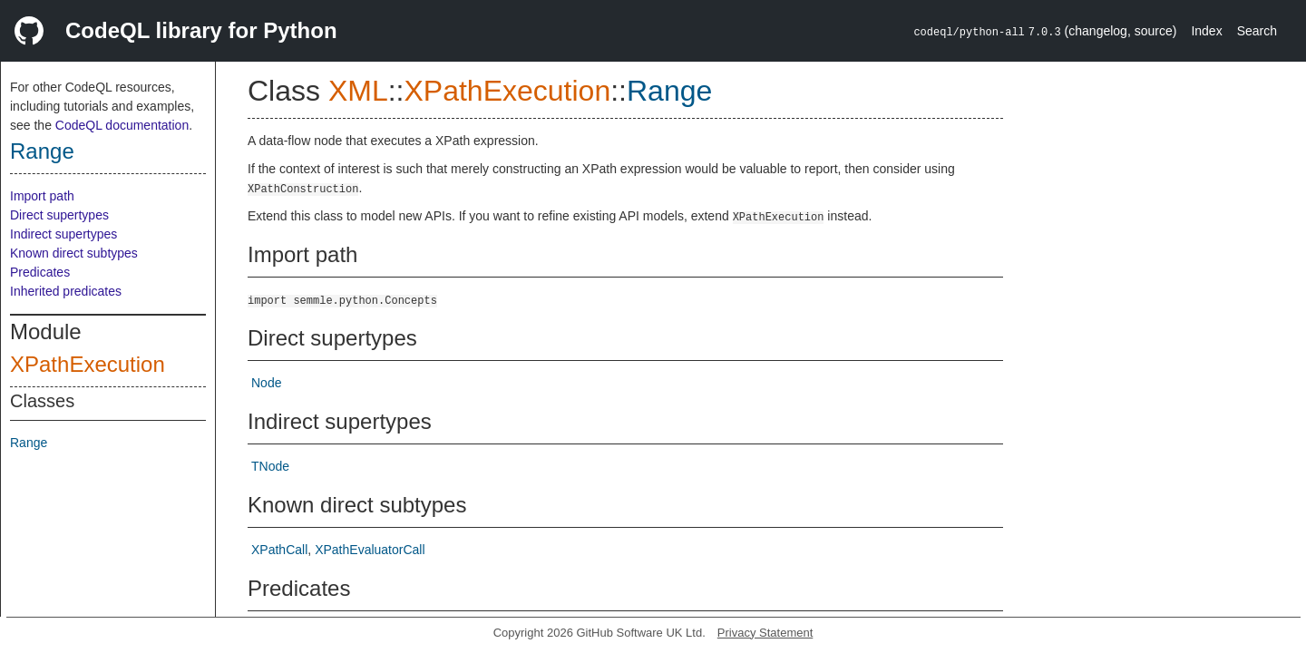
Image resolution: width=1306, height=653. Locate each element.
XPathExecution (87, 364)
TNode (270, 466)
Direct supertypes (59, 215)
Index (1206, 31)
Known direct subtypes (74, 253)
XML (358, 90)
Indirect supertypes (63, 234)
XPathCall (279, 549)
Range (42, 151)
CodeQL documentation (122, 125)
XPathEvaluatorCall (369, 549)
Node (266, 382)
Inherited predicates (66, 291)
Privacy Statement (765, 632)
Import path (42, 196)
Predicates (40, 272)
